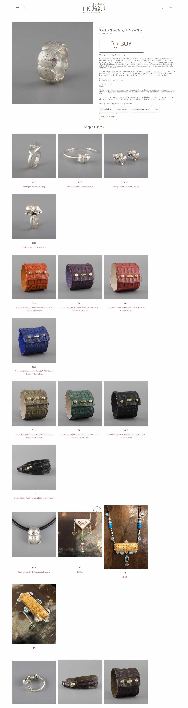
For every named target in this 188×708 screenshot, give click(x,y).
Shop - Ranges (122, 109)
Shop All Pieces (106, 109)
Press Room (129, 676)
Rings (156, 109)
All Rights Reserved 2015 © (108, 676)
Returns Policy (87, 676)
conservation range (108, 117)
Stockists (57, 676)
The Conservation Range (140, 109)
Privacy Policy (71, 676)
